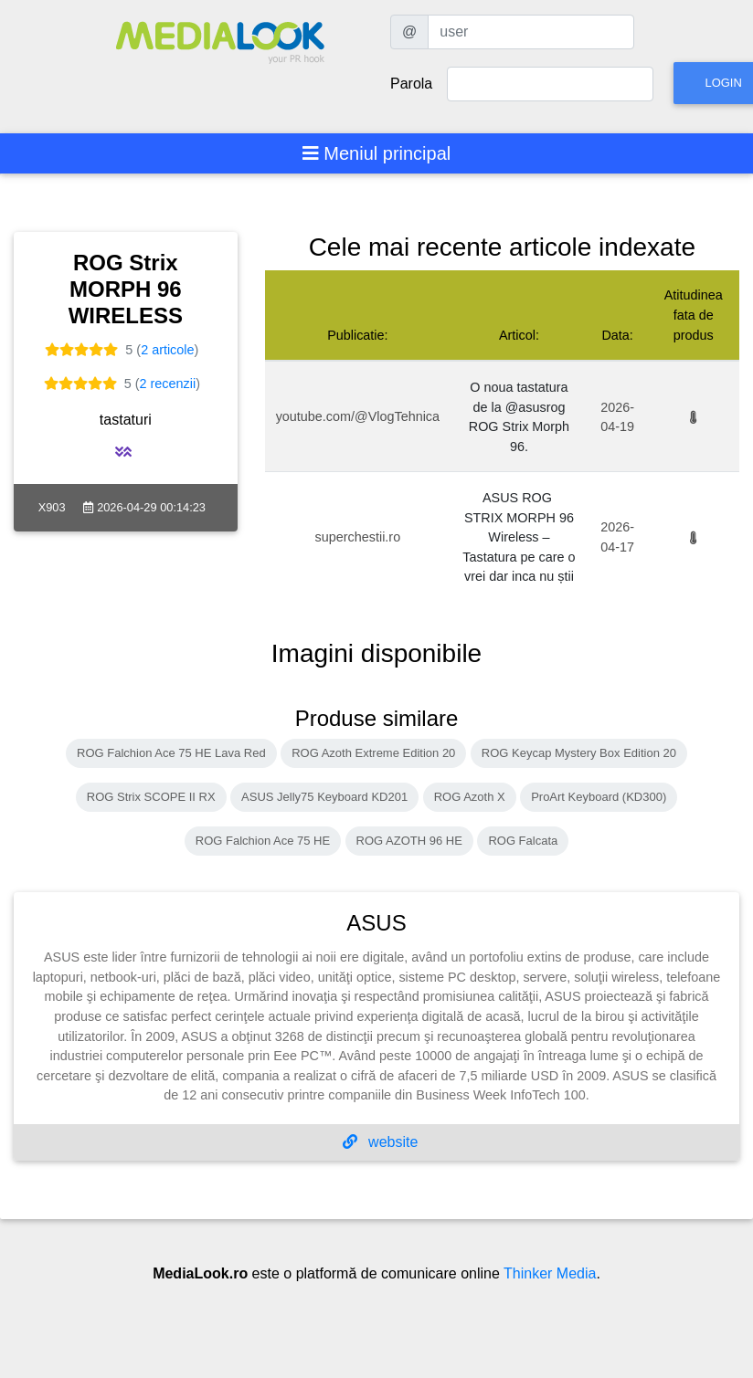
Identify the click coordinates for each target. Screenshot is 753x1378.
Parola (411, 83)
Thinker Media (550, 1273)
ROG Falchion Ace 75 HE (263, 840)
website (381, 1142)
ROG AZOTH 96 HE (409, 840)
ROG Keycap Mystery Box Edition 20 (579, 753)
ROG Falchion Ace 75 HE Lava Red (171, 753)
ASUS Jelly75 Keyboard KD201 (324, 797)
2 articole (167, 349)
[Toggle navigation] (377, 153)
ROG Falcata (522, 840)
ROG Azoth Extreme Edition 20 (373, 753)
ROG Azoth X (469, 797)
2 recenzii (168, 383)
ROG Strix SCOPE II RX (151, 797)
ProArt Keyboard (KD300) (598, 797)
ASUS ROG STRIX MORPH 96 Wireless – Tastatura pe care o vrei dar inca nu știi (518, 537)
